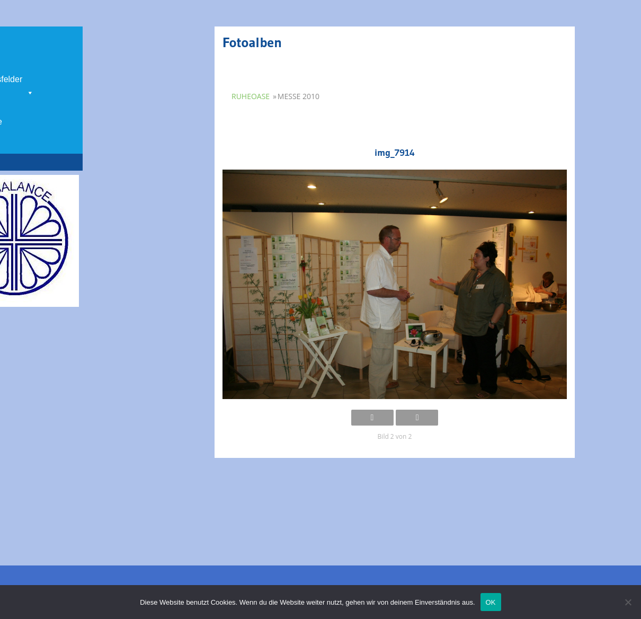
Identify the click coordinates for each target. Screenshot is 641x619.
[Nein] (627, 602)
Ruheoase (251, 96)
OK (491, 602)
